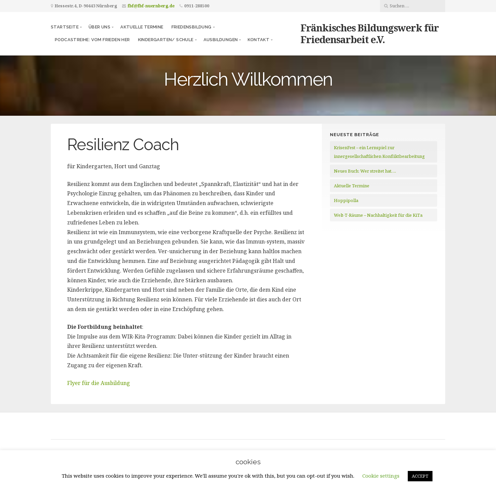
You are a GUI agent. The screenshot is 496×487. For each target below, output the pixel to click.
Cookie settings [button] (380, 475)
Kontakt (258, 39)
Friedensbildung (191, 26)
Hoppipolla (346, 200)
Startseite (65, 26)
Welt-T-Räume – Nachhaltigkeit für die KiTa (378, 215)
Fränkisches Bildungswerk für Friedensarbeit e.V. (369, 33)
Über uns (99, 26)
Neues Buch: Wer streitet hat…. (365, 171)
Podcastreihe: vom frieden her (92, 39)
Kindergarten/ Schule (166, 39)
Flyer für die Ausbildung (98, 383)
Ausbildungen (221, 39)
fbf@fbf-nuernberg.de (151, 6)
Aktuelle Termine (141, 26)
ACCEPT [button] (420, 476)
